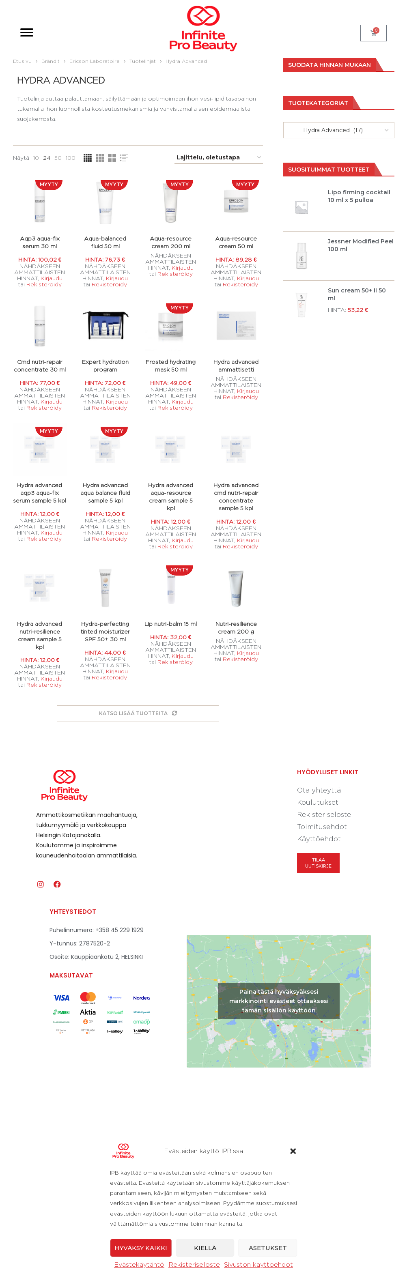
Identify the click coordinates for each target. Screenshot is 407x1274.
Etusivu (22, 61)
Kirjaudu (51, 278)
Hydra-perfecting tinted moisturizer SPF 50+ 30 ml (105, 631)
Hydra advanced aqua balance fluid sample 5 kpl (105, 493)
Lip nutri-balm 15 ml (170, 624)
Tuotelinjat (142, 61)
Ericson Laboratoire (94, 61)
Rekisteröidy (43, 284)
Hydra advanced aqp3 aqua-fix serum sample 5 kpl (39, 493)
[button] (293, 1257)
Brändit (50, 61)
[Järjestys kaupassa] (218, 158)
